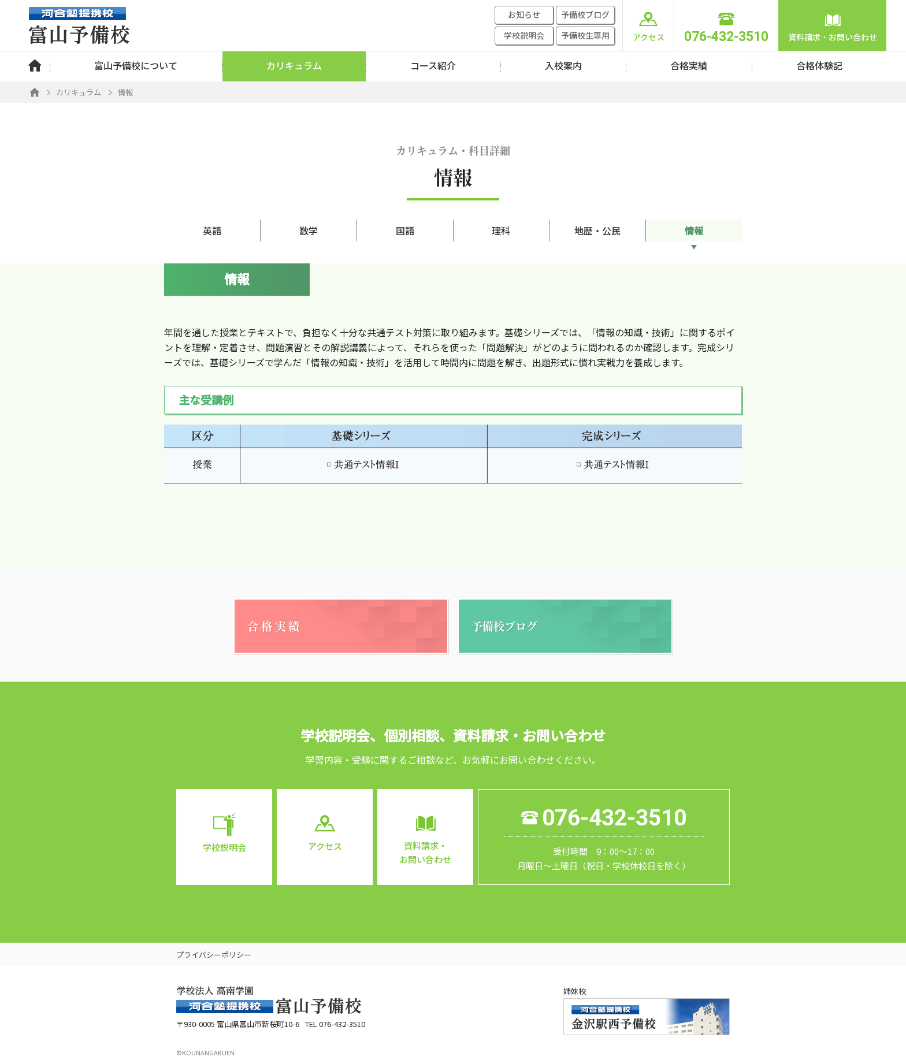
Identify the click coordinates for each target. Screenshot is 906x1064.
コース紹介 (433, 65)
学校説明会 (524, 35)
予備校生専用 (585, 35)
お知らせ (524, 14)
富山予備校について (135, 65)
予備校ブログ (585, 14)
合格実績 (688, 65)
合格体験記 (819, 65)
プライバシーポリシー (213, 954)
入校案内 (563, 65)
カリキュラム (294, 65)
